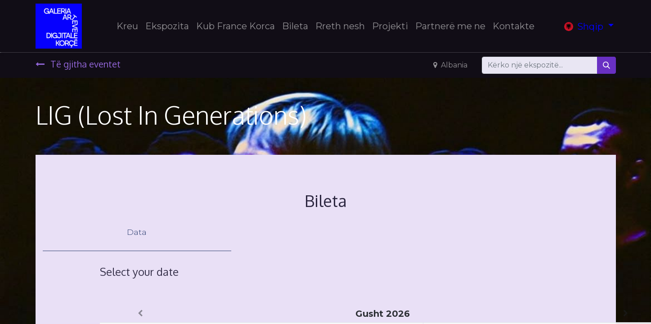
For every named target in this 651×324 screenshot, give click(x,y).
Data (137, 232)
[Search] (606, 65)
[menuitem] (127, 26)
